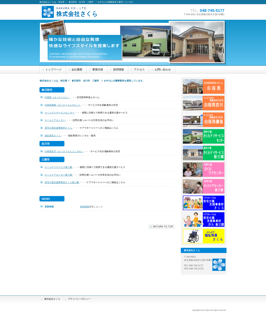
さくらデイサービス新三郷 (59, 167)
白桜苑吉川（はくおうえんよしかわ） (64, 151)
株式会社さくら (81, 12)
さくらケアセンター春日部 (203, 169)
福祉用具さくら (53, 135)
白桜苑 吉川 (203, 103)
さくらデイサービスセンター (60, 112)
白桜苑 (203, 86)
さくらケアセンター (55, 120)
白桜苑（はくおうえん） (57, 97)
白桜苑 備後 (203, 119)
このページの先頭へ (162, 226)
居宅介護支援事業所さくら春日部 (203, 203)
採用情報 (84, 206)
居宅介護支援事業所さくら (59, 128)
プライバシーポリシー (79, 299)
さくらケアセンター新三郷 (59, 175)
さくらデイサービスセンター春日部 (203, 136)
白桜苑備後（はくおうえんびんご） (63, 105)
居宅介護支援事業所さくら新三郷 (62, 182)
